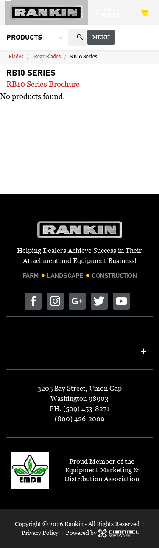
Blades (15, 57)
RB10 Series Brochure (43, 84)
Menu (139, 38)
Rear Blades (47, 57)
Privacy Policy (40, 532)
